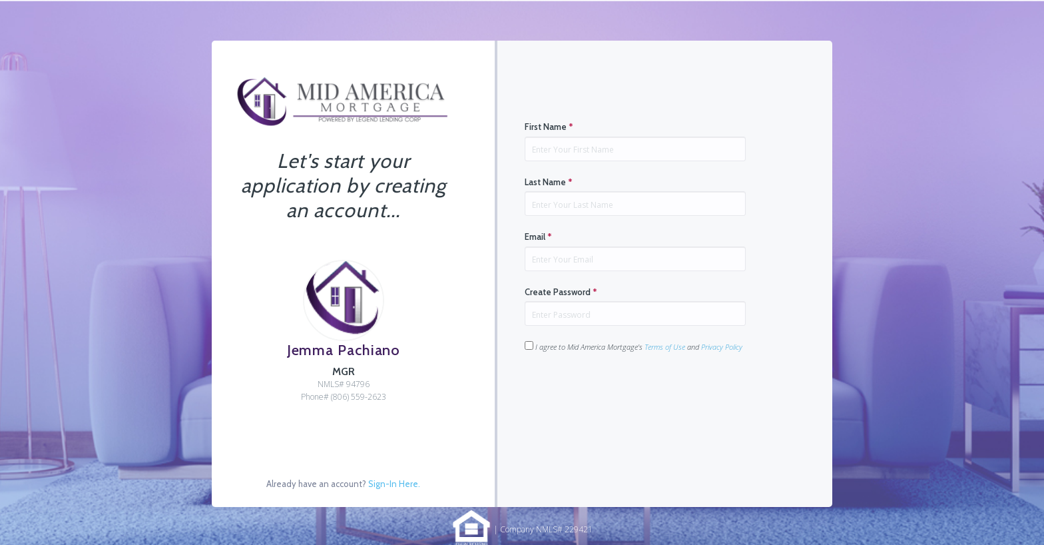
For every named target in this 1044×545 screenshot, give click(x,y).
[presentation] (626, 394)
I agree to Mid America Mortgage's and (633, 346)
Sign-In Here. (394, 483)
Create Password (561, 291)
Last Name (549, 182)
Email (538, 236)
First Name (549, 126)
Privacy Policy (721, 347)
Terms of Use (665, 347)
